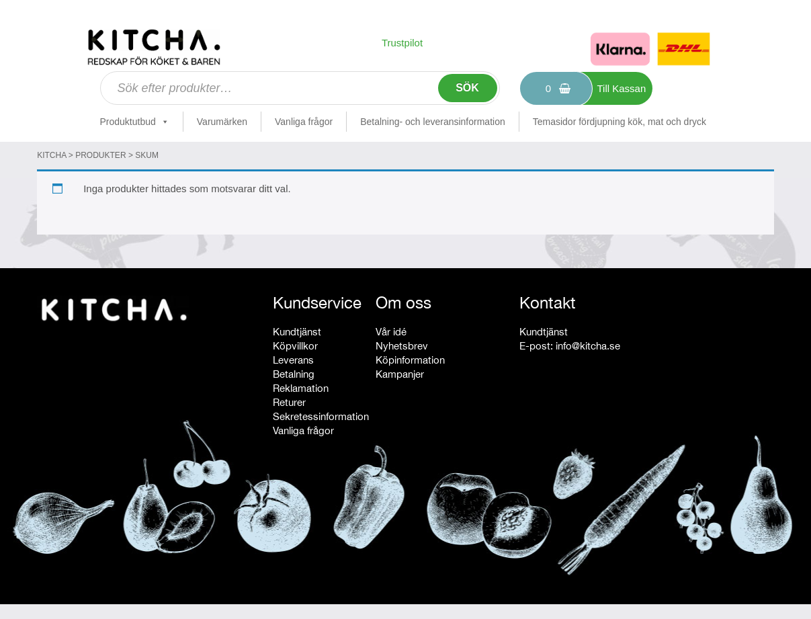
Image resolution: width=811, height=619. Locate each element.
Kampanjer (400, 374)
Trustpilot (402, 42)
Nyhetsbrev (402, 346)
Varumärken (222, 121)
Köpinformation (410, 360)
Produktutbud (134, 122)
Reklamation (301, 388)
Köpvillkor (295, 346)
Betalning (293, 374)
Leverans (293, 360)
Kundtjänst (297, 331)
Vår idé (391, 331)
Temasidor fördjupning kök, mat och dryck (619, 121)
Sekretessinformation (321, 416)
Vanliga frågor (304, 121)
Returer (289, 402)
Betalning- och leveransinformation (432, 121)
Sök (467, 87)
